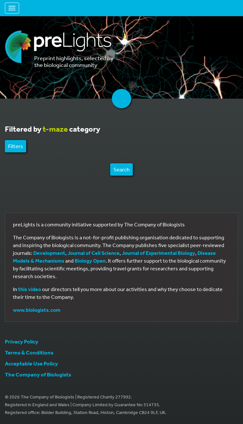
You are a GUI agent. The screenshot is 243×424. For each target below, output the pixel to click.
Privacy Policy (21, 341)
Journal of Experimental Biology (158, 253)
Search (121, 169)
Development (49, 253)
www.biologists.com (36, 310)
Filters (15, 146)
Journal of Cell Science (94, 253)
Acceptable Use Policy (31, 363)
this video (29, 289)
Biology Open (90, 260)
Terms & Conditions (29, 352)
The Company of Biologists (38, 374)
